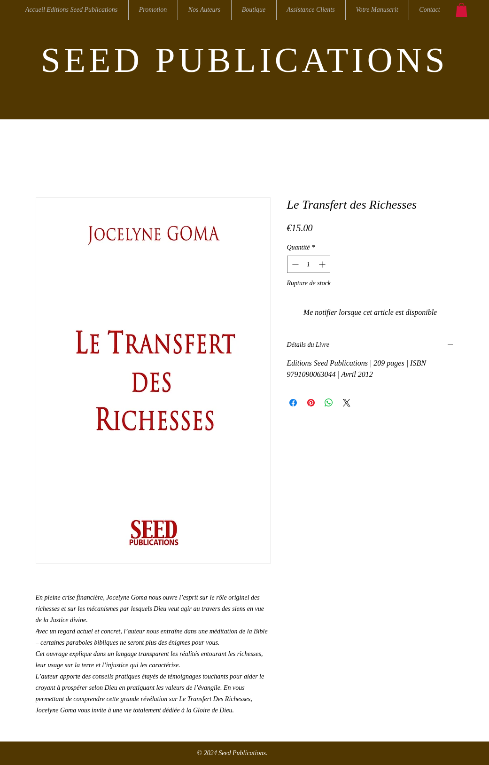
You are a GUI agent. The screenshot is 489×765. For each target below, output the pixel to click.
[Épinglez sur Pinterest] (311, 402)
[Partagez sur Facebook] (293, 402)
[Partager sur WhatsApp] (328, 402)
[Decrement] (294, 264)
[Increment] (323, 264)
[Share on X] (346, 402)
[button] (461, 10)
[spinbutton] (308, 264)
